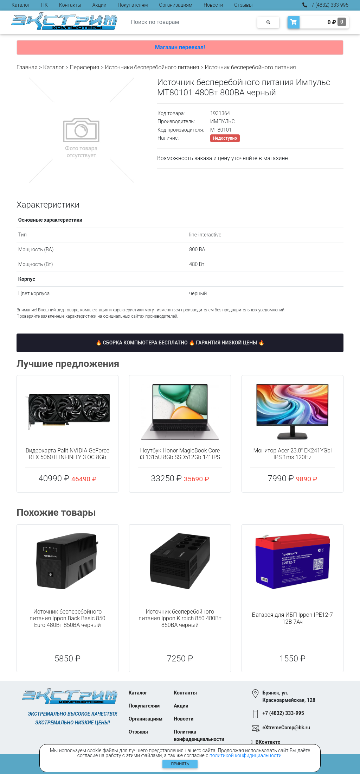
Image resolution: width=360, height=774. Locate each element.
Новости (213, 5)
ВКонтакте (268, 742)
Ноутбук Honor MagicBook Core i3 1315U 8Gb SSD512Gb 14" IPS (180, 454)
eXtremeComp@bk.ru (286, 727)
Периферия (84, 67)
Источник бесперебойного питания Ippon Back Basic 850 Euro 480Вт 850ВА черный (67, 618)
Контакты (70, 5)
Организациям (176, 5)
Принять (180, 764)
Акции (99, 5)
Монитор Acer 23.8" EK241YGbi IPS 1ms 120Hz (292, 454)
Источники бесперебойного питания (152, 67)
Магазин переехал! (180, 47)
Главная (27, 67)
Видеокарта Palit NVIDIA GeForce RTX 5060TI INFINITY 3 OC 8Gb (67, 454)
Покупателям (133, 5)
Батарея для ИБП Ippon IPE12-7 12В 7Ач (292, 618)
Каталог (21, 5)
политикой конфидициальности (246, 755)
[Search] (190, 22)
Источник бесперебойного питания (250, 67)
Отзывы (243, 5)
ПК (44, 5)
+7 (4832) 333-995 (325, 5)
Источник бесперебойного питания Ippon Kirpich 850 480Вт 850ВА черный (180, 618)
